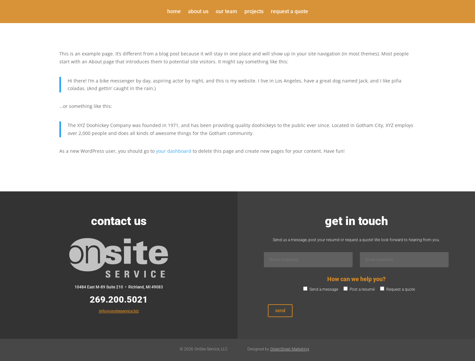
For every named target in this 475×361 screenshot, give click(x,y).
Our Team (226, 12)
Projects (254, 12)
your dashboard (173, 151)
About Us (198, 12)
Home (174, 12)
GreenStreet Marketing (289, 349)
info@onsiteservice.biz (119, 311)
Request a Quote (289, 12)
